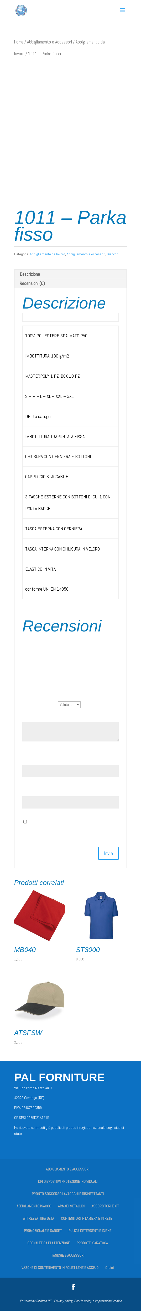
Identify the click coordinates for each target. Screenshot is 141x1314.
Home (18, 42)
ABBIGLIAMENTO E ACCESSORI (67, 1172)
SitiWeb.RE (43, 1304)
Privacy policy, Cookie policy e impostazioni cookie (88, 1304)
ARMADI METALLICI (71, 1209)
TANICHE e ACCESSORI (67, 1258)
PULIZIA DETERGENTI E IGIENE (90, 1233)
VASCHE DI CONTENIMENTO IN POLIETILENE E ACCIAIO (60, 1270)
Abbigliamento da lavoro (47, 257)
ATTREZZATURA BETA (38, 1221)
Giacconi (113, 257)
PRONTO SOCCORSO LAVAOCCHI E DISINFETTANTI (68, 1197)
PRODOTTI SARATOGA (92, 1246)
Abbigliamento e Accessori (49, 42)
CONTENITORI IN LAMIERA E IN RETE (86, 1221)
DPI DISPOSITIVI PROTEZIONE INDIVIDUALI (67, 1184)
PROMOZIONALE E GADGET (43, 1233)
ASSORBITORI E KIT (105, 1209)
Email (29, 793)
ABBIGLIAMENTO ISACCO (34, 1209)
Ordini (109, 1270)
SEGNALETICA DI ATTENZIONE (48, 1246)
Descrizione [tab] (30, 277)
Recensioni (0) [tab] (32, 286)
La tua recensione (39, 719)
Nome (29, 762)
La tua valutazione (40, 707)
